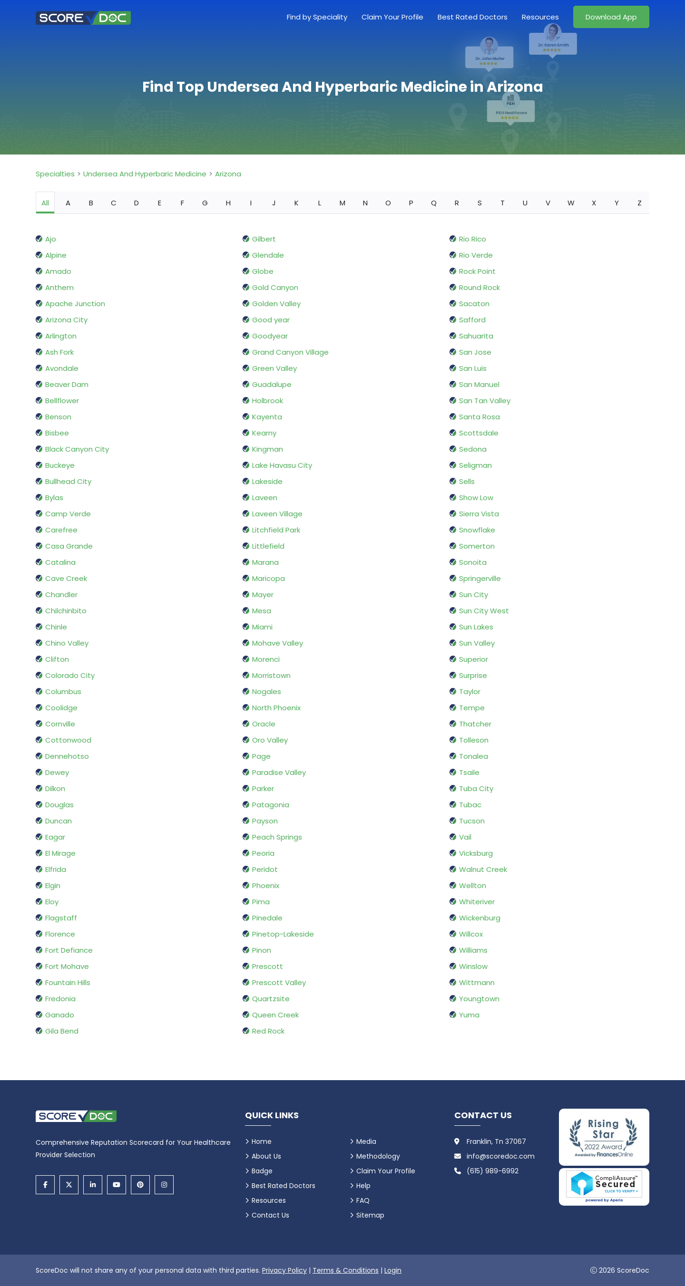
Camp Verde (68, 514)
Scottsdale (479, 433)
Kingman (267, 449)
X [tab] (594, 203)
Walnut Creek (483, 869)
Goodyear (270, 336)
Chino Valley (66, 643)
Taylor (469, 691)
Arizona (228, 174)
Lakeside (267, 481)
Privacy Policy (284, 1270)
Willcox (471, 934)
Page (261, 756)
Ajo (50, 239)
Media (366, 1141)
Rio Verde (476, 255)
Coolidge (61, 708)
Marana (265, 562)
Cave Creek (66, 578)
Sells (467, 481)
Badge (262, 1171)
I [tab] (251, 203)
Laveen (264, 498)
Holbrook (267, 401)
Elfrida (55, 869)
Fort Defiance (69, 950)
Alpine (56, 255)
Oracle (263, 724)
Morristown (271, 675)
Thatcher (475, 724)
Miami (262, 627)
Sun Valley (477, 643)
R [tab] (457, 203)
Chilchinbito (66, 611)
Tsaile (469, 772)
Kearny (264, 433)
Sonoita (473, 562)
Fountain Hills (67, 982)
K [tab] (296, 203)
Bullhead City (68, 481)
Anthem (59, 287)
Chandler (61, 594)
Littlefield (268, 546)
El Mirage (60, 853)
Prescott (267, 966)
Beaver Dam (66, 384)
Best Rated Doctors (473, 17)
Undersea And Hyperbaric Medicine (144, 174)
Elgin (52, 885)
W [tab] (571, 203)
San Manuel (479, 384)
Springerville (480, 578)
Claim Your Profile (392, 17)
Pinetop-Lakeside (283, 934)
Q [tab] (434, 203)
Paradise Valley (279, 772)
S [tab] (480, 203)
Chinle (56, 627)
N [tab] (365, 203)
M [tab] (342, 203)
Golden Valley (276, 304)
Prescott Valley (279, 982)
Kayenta (267, 417)
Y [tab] (617, 203)
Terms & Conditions (346, 1270)
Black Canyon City (77, 449)
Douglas (59, 805)
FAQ (363, 1200)
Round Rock (479, 287)
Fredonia (60, 999)
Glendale (268, 255)
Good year (271, 320)
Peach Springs (277, 837)
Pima (261, 902)
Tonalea (473, 756)
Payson (265, 821)
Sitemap (370, 1215)
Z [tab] (639, 203)
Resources (540, 17)
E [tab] (159, 203)
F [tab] (182, 203)
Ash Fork (59, 352)
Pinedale (267, 918)
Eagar (55, 837)
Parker (263, 788)
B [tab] (91, 203)
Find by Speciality (317, 17)
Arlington (61, 336)
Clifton (57, 659)
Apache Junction (75, 304)
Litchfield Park (276, 530)
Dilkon (55, 788)
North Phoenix (276, 708)
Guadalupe (272, 384)
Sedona (473, 449)
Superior (473, 659)
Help (363, 1185)
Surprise (473, 675)
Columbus (63, 691)
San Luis (473, 368)
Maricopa (268, 578)
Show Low (476, 498)
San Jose (475, 352)
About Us (266, 1156)
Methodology (378, 1156)
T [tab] (502, 203)
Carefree (61, 530)
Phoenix (265, 885)
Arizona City (66, 320)
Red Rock (268, 1031)
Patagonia (270, 805)
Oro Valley (270, 740)
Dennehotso (67, 756)
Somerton (477, 546)
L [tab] (319, 203)
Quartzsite (271, 999)
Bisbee (57, 433)
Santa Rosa (479, 417)
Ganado (59, 1015)
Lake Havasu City (282, 465)
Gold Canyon (275, 287)
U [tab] (525, 203)
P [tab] (411, 203)
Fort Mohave (67, 966)
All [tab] (45, 203)
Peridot (265, 869)
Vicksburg (476, 853)
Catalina (60, 562)
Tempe (472, 708)
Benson (58, 417)
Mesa (261, 611)
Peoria (263, 853)
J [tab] (274, 203)
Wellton (472, 885)
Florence (60, 934)
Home (262, 1141)
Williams (473, 950)
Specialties (55, 174)
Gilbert (264, 239)
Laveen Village (277, 514)
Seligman (475, 465)
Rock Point (477, 271)
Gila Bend (61, 1031)
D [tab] (136, 203)
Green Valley (274, 368)
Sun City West (484, 611)
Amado (58, 271)
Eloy (52, 902)
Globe (263, 271)
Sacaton (474, 304)
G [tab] (205, 203)
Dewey (57, 772)
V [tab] (548, 203)
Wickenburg (479, 918)
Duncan (58, 821)
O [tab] (388, 203)
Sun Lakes (476, 627)
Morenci (266, 659)
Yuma (469, 1015)
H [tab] (228, 203)
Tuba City (476, 788)
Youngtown (479, 999)
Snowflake (477, 530)
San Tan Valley (484, 401)
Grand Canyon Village (290, 352)
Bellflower (62, 401)
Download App (611, 17)
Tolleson (474, 740)
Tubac (470, 805)
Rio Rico (472, 239)
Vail (465, 837)
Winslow (473, 966)
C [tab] (114, 203)
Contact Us (270, 1215)
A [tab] (68, 203)
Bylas (54, 498)
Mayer (263, 594)
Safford (472, 320)
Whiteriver (477, 902)
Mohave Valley (277, 643)
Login (392, 1270)
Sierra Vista (479, 514)
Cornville (60, 724)
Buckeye (60, 465)
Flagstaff (61, 918)
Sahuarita (476, 336)
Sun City (473, 594)
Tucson (472, 821)
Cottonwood (68, 740)
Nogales (266, 691)
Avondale (61, 368)
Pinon (261, 950)
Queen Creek (275, 1015)
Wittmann (477, 982)
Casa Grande (69, 546)
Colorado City (70, 675)
